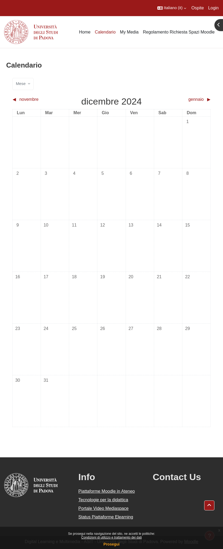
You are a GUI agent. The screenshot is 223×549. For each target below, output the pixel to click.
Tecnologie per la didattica (103, 500)
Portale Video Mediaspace (103, 508)
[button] (171, 8)
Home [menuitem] (85, 32)
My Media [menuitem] (129, 32)
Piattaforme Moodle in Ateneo (106, 491)
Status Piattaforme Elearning (105, 517)
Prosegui (112, 544)
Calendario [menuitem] (105, 32)
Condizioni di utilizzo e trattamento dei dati (111, 537)
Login (213, 8)
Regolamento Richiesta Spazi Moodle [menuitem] (179, 32)
